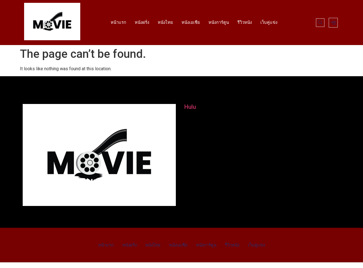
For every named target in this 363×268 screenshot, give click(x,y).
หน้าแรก (118, 22)
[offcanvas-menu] (333, 22)
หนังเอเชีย (191, 22)
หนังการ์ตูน (218, 22)
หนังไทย (165, 22)
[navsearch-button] (320, 22)
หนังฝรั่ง (142, 22)
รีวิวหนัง (244, 22)
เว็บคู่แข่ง (268, 22)
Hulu (190, 106)
